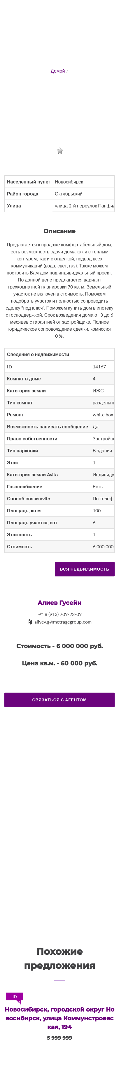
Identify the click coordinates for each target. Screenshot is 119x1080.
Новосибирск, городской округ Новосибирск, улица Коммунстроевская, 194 (59, 1018)
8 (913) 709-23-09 (63, 614)
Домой (58, 70)
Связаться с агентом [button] (59, 699)
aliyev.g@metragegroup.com (63, 621)
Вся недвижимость (84, 568)
